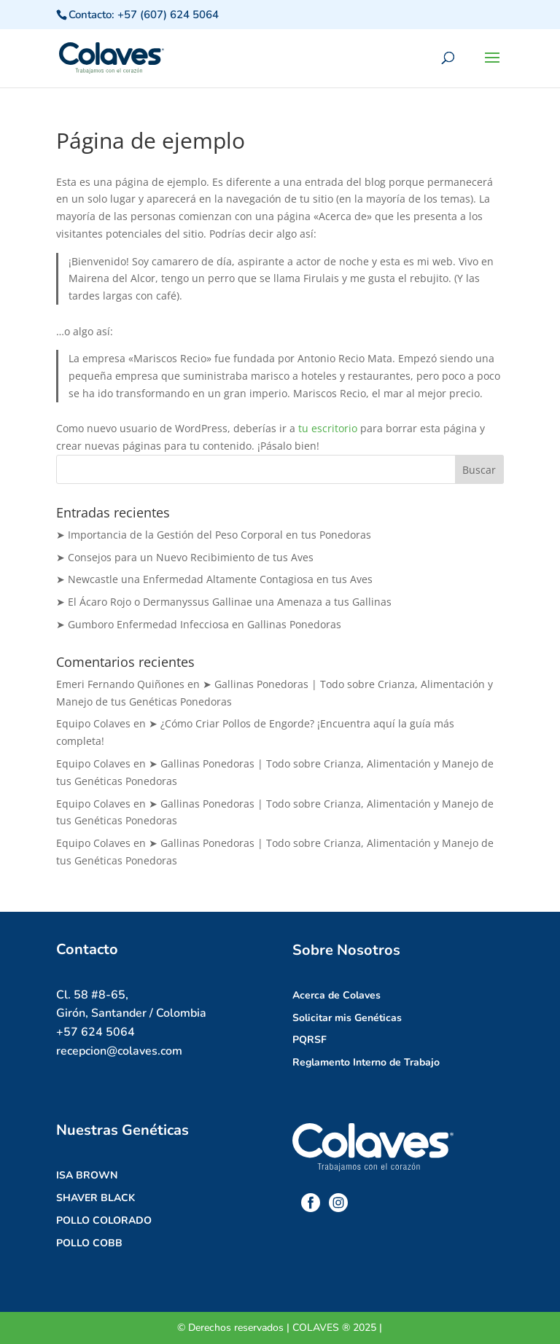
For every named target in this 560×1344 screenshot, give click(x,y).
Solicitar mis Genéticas (347, 1018)
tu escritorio (327, 428)
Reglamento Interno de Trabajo (366, 1062)
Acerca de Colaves (336, 995)
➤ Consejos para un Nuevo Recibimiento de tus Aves (185, 557)
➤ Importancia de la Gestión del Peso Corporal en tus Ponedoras (213, 535)
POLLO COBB (89, 1243)
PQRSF (309, 1040)
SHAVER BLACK (95, 1198)
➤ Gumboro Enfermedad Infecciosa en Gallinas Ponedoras (198, 624)
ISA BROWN (86, 1175)
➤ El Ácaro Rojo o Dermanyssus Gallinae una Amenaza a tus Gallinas (224, 602)
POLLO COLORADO (104, 1220)
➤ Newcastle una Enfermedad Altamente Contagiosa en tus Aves (214, 579)
